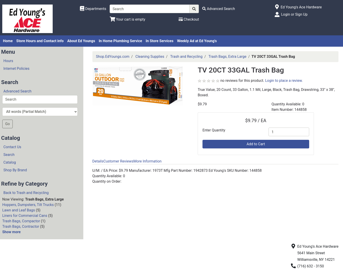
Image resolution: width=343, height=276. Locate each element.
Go (7, 124)
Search (9, 155)
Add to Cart (256, 144)
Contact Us (12, 147)
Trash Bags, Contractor (20, 226)
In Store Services (159, 41)
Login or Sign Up (294, 14)
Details (98, 161)
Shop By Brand (15, 170)
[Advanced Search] (218, 9)
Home (8, 41)
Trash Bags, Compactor (21, 221)
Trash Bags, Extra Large (227, 56)
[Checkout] (189, 19)
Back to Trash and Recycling (26, 193)
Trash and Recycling (186, 56)
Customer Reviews (118, 161)
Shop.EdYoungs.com (112, 56)
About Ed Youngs (81, 41)
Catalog (9, 162)
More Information (147, 161)
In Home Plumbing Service (120, 41)
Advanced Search (17, 91)
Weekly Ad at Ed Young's (197, 41)
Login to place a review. (284, 80)
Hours (8, 61)
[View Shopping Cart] (127, 19)
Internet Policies (16, 68)
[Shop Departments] (93, 9)
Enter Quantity (213, 130)
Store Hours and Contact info (40, 41)
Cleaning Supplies (150, 56)
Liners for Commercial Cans (24, 215)
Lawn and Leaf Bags (18, 210)
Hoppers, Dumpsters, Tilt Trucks (28, 205)
